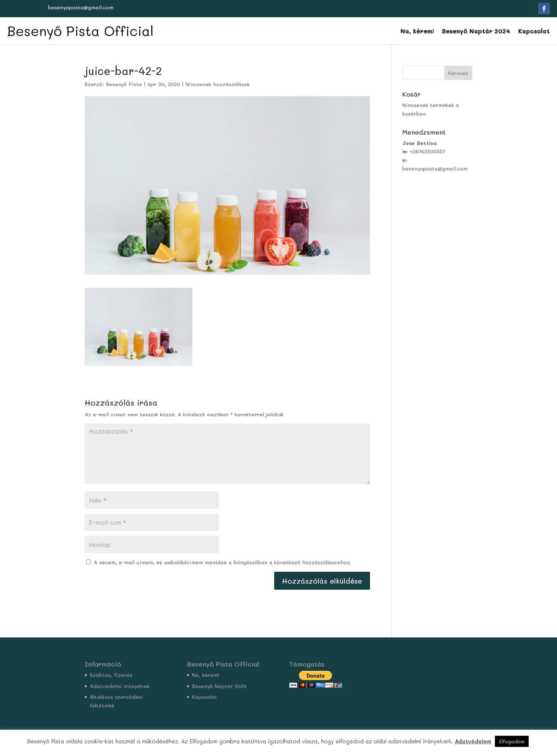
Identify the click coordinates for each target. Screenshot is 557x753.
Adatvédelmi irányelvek (120, 686)
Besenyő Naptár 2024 (476, 31)
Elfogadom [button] (511, 741)
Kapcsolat (534, 31)
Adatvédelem (473, 741)
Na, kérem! (417, 31)
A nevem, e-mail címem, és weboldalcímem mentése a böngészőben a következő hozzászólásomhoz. (222, 562)
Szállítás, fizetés (111, 675)
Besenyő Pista (124, 84)
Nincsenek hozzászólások (218, 84)
